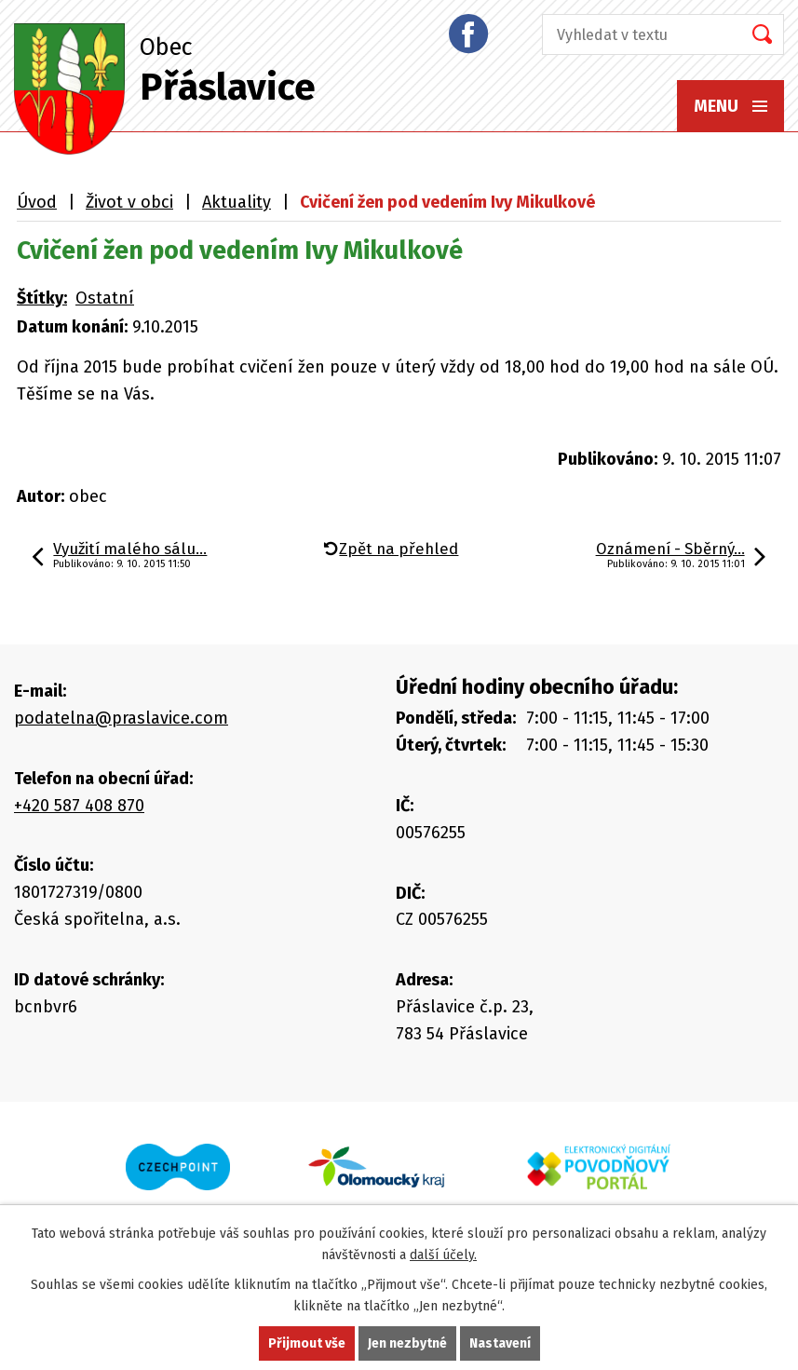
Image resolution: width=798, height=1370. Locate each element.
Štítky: (42, 298)
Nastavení (500, 1343)
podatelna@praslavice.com (121, 718)
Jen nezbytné (407, 1343)
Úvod (37, 202)
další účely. (443, 1255)
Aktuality (236, 202)
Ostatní (104, 298)
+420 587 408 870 (79, 805)
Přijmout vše (306, 1343)
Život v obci (129, 202)
